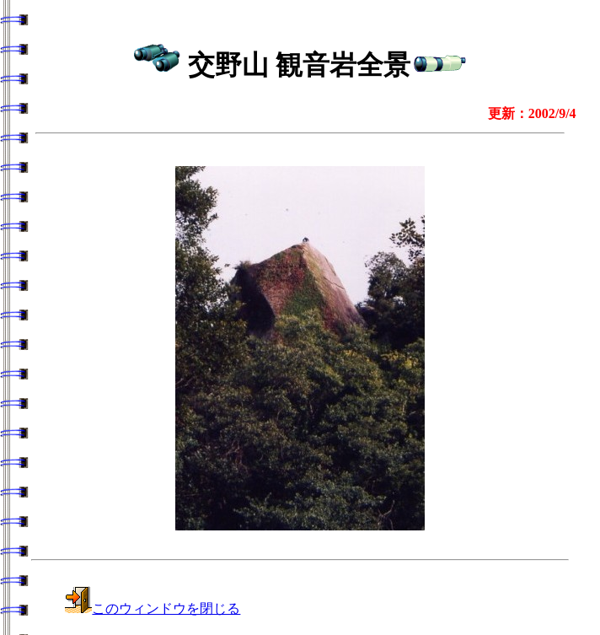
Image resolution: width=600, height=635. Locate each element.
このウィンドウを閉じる (152, 608)
